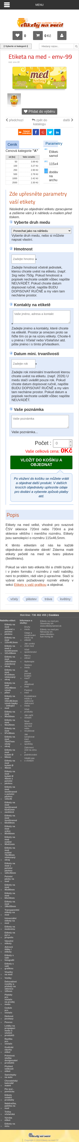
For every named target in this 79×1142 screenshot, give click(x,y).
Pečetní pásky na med (9, 878)
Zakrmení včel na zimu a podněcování (30, 751)
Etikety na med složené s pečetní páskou (10, 629)
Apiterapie (29, 661)
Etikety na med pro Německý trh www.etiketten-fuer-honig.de (49, 633)
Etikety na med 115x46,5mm (11, 640)
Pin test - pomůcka (9, 1090)
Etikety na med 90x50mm (10, 714)
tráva (48, 599)
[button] (70, 442)
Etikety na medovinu (10, 927)
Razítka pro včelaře (8, 1041)
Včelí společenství (30, 650)
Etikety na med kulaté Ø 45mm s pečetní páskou (10, 777)
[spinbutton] (63, 443)
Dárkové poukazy (9, 1017)
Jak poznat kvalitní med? (27, 674)
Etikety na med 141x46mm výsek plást (10, 688)
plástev (31, 599)
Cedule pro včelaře (8, 1010)
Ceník (12, 144)
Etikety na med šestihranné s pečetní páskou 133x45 (11, 793)
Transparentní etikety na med (12, 912)
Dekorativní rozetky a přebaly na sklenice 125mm (11, 986)
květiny (65, 599)
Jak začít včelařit (28, 716)
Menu (39, 4)
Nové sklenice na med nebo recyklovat (29, 726)
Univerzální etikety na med (10, 920)
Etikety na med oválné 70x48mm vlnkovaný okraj (10, 854)
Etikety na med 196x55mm (10, 904)
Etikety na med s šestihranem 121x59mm (11, 649)
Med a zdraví (27, 656)
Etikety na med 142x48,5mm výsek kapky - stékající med (11, 702)
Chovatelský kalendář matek (11, 1083)
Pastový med (28, 691)
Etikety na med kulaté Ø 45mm (10, 764)
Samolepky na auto (10, 1076)
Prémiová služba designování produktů (11, 1059)
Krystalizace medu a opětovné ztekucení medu (30, 701)
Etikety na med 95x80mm (10, 887)
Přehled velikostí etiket (9, 1068)
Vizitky (8, 978)
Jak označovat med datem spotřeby (29, 739)
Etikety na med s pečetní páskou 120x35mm (10, 868)
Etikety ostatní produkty (9, 1097)
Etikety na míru (10, 1124)
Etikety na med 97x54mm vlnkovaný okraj (10, 675)
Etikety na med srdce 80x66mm (10, 830)
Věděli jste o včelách (29, 759)
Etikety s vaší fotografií (9, 957)
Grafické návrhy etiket (9, 1049)
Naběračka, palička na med (10, 1105)
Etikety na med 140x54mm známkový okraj (10, 661)
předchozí (14, 120)
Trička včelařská (10, 1113)
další (68, 120)
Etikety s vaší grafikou (30, 585)
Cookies (54, 614)
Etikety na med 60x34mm (10, 895)
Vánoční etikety (9, 942)
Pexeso (8, 1022)
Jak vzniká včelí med (29, 644)
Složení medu (28, 666)
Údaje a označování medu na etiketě (30, 636)
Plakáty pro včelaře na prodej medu (10, 999)
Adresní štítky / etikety (9, 949)
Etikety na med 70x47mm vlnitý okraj (10, 741)
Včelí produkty (28, 710)
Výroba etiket (8, 1119)
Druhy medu (27, 628)
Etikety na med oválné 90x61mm (10, 840)
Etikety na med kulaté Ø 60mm (10, 753)
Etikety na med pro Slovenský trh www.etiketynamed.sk (50, 623)
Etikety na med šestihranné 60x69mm (11, 819)
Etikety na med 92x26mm (10, 722)
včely (14, 599)
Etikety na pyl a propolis (10, 935)
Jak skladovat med (29, 684)
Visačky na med (9, 973)
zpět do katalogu (39, 122)
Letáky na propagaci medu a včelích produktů (10, 1030)
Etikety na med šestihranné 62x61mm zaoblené (11, 807)
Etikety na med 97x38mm (10, 730)
